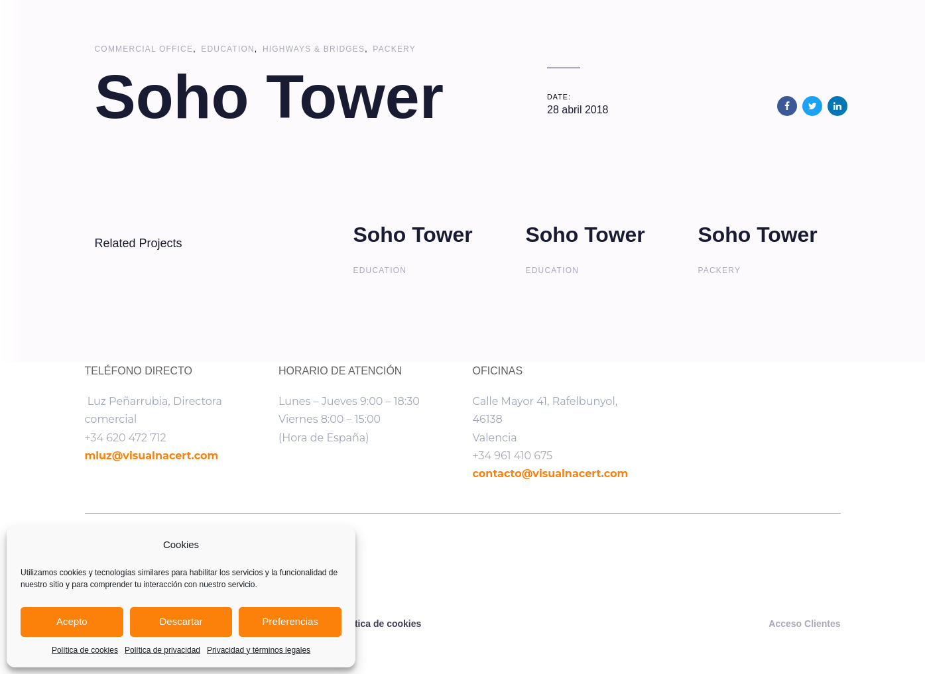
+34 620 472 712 (125, 437)
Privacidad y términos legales (258, 650)
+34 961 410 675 (513, 455)
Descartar (180, 621)
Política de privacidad (162, 650)
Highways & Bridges (314, 49)
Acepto (72, 621)
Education (228, 49)
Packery (394, 49)
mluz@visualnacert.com (152, 455)
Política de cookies (85, 650)
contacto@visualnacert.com (551, 473)
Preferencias (290, 621)
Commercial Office (144, 49)
